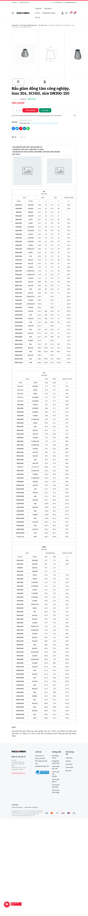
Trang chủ (38, 8)
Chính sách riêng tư (17, 807)
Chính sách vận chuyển (55, 774)
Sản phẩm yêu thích (24, 2)
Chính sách (69, 767)
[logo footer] (19, 752)
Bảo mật (68, 770)
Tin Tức (37, 13)
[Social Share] (13, 128)
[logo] (23, 13)
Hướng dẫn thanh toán (55, 762)
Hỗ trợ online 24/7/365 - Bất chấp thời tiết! (44, 123)
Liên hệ (37, 17)
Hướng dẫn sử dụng (48, 13)
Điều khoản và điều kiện (31, 807)
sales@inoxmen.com (70, 2)
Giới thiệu (69, 764)
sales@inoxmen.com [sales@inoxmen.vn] (42, 766)
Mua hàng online (55, 757)
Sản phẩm (48, 9)
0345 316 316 (58, 2)
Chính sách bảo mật (55, 768)
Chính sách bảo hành (55, 786)
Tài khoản (14, 2)
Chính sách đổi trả (55, 781)
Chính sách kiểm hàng (55, 791)
